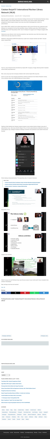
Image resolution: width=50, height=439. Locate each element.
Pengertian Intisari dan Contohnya (8, 390)
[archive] (5, 375)
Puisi (22, 416)
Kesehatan (19, 414)
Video (23, 419)
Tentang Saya (6, 432)
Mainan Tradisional (32, 414)
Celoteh (27, 409)
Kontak (11, 432)
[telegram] (44, 293)
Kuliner (24, 414)
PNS (18, 416)
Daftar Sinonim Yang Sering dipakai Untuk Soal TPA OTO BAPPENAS (15, 402)
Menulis (39, 414)
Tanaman (4, 419)
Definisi (39, 409)
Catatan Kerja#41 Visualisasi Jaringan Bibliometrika (16, 186)
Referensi (31, 416)
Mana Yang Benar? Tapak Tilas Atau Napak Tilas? (11, 400)
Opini (3, 416)
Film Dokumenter (12, 412)
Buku (15, 409)
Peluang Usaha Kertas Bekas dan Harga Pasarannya (12, 386)
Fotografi (20, 412)
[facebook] (6, 293)
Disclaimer (44, 432)
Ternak (9, 419)
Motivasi (44, 414)
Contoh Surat (33, 409)
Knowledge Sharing (29, 432)
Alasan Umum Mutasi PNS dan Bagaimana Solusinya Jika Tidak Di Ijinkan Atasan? (18, 388)
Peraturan (8, 416)
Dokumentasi (5, 412)
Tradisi (13, 419)
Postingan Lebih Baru (6, 335)
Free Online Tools (27, 412)
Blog (11, 409)
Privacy (39, 432)
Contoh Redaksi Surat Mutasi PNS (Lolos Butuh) (11, 395)
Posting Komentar (26, 15)
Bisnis (7, 409)
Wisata (27, 419)
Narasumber (16, 432)
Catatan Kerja (21, 409)
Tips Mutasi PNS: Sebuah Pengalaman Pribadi (11, 381)
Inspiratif (45, 412)
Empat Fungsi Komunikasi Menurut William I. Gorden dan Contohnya (15, 393)
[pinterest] (25, 293)
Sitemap (35, 432)
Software (40, 416)
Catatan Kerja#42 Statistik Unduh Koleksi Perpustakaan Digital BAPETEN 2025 (21, 184)
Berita (3, 409)
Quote (26, 416)
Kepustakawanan (11, 414)
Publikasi (22, 432)
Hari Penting (34, 412)
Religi (36, 416)
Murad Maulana (25, 2)
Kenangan (4, 414)
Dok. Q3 (3, 287)
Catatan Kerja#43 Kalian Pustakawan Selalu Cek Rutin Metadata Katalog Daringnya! (22, 182)
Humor (40, 412)
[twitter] (15, 293)
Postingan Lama (44, 335)
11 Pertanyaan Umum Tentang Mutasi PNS (10, 397)
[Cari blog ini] (48, 1)
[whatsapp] (34, 293)
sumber (3, 31)
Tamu (45, 416)
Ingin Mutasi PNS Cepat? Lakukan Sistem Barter (11, 383)
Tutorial (18, 419)
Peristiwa (14, 416)
